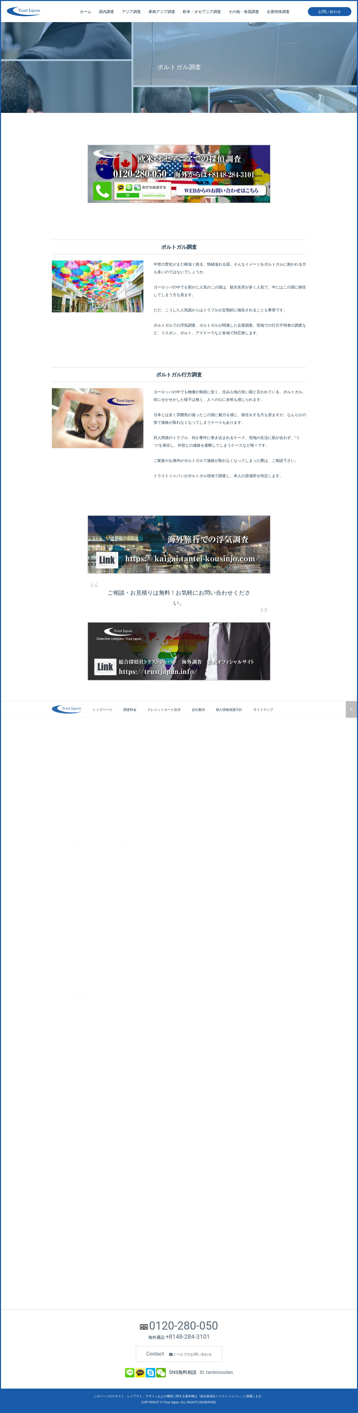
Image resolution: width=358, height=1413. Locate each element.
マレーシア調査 (215, 766)
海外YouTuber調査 (181, 884)
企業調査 (58, 778)
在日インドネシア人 (123, 784)
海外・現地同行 (113, 961)
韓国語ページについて (244, 943)
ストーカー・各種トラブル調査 (75, 760)
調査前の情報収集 (194, 1008)
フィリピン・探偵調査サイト (248, 1067)
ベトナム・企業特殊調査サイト (250, 1145)
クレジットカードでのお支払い (75, 1281)
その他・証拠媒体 (65, 1008)
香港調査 (167, 766)
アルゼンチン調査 (65, 867)
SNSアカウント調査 (183, 860)
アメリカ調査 (252, 748)
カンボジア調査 (215, 784)
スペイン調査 (252, 820)
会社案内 (198, 720)
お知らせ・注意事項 (199, 992)
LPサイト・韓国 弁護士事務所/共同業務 (256, 1186)
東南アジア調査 (161, 13)
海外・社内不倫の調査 (124, 884)
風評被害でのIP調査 (182, 896)
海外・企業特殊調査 (123, 860)
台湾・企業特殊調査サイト (247, 1121)
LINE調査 (175, 855)
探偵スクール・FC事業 (197, 927)
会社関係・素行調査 (67, 784)
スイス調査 (250, 808)
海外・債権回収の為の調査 (121, 949)
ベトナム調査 (214, 760)
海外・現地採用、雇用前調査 (129, 890)
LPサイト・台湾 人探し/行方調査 (251, 1222)
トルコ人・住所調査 (67, 955)
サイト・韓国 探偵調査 (244, 1181)
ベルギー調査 (252, 796)
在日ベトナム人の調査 (124, 772)
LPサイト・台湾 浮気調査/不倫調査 (253, 1216)
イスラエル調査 (63, 890)
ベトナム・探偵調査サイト (247, 1056)
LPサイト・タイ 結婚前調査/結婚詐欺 (255, 1204)
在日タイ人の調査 (121, 766)
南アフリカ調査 (63, 902)
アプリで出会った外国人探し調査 (248, 890)
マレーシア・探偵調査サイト (248, 1050)
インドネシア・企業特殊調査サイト (253, 1151)
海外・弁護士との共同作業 (121, 973)
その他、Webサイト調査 (186, 914)
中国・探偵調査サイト (243, 1014)
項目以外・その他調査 (68, 790)
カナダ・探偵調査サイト (245, 1085)
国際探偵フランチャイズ (194, 943)
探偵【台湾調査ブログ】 (245, 1234)
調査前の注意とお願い (197, 1014)
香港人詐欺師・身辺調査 (70, 967)
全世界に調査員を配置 (137, 1032)
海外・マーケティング (118, 937)
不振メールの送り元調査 (186, 890)
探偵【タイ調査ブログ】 (245, 1240)
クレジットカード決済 (164, 720)
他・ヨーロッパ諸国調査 (260, 832)
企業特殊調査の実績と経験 (141, 1014)
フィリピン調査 (215, 772)
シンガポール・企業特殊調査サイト (253, 1133)
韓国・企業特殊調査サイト (247, 1115)
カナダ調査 (250, 754)
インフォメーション (70, 1253)
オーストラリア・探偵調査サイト (252, 1097)
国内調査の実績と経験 (137, 1002)
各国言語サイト (242, 927)
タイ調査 (210, 748)
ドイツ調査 (250, 790)
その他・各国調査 (244, 13)
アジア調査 (131, 13)
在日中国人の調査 (121, 748)
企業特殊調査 (278, 13)
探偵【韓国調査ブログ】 (245, 1228)
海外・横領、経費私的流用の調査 (133, 878)
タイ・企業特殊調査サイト (247, 1127)
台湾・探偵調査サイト (243, 1026)
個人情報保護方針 (229, 720)
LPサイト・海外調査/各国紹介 (249, 1169)
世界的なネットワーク (137, 1020)
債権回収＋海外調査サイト (247, 1163)
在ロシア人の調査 (121, 808)
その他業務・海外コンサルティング (134, 927)
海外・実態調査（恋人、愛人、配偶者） (253, 867)
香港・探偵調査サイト (243, 1032)
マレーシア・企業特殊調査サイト (252, 1139)
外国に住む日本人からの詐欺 (245, 902)
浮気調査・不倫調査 (67, 748)
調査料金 (130, 720)
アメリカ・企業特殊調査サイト (250, 1157)
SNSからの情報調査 (183, 867)
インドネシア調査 (217, 754)
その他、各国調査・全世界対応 (75, 914)
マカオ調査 (169, 772)
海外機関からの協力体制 (139, 1026)
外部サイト (237, 992)
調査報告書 (60, 1002)
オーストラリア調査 (257, 760)
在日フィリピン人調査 (124, 778)
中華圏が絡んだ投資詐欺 (242, 884)
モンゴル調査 (171, 778)
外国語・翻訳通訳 (114, 979)
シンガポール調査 (217, 778)
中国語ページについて (244, 937)
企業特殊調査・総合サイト (247, 1103)
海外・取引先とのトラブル (128, 896)
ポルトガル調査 (253, 825)
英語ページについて (243, 949)
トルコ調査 (60, 855)
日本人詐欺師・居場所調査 (72, 961)
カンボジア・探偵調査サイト (248, 1073)
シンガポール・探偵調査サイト (250, 1044)
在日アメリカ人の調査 (124, 796)
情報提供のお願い (194, 1002)
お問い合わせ (329, 13)
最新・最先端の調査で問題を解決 (146, 1038)
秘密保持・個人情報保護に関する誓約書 (81, 1026)
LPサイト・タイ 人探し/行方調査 (251, 1198)
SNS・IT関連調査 (184, 844)
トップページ (17, 124)
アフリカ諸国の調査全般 (70, 908)
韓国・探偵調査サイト (243, 1020)
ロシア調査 (250, 772)
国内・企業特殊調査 (123, 855)
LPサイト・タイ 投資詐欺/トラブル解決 (256, 1210)
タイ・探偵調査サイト (243, 1038)
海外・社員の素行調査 (124, 867)
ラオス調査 (212, 790)
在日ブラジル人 (119, 790)
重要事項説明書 (63, 1020)
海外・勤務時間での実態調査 (129, 902)
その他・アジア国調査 (177, 790)
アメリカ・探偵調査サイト (247, 1079)
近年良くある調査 (240, 844)
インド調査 (169, 784)
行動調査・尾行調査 (67, 754)
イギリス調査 (252, 778)
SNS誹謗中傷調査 (181, 878)
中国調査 (167, 760)
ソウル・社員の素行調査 (70, 949)
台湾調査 (167, 754)
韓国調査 (167, 748)
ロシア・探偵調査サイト (245, 1091)
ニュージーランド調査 (258, 766)
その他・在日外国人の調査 (128, 820)
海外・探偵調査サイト (243, 1008)
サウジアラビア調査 (67, 896)
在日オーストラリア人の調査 (129, 802)
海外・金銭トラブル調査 (242, 872)
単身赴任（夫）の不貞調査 (243, 855)
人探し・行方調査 (65, 772)
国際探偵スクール (189, 937)
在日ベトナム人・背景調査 (72, 943)
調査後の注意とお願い (197, 1026)
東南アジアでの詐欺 (238, 878)
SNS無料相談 (62, 1269)
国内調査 (106, 13)
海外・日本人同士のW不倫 (243, 860)
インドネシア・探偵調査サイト (250, 1062)
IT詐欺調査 (176, 902)
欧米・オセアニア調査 (202, 13)
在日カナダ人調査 (121, 813)
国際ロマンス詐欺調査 (240, 896)
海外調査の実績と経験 (137, 1008)
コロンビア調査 (63, 872)
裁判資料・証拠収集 (67, 766)
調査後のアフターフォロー (141, 1044)
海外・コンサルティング (119, 943)
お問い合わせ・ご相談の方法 (73, 1263)
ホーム (85, 13)
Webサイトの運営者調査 (186, 908)
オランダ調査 (252, 802)
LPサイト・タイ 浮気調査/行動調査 (253, 1192)
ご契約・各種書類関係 (72, 992)
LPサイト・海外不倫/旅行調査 (249, 1175)
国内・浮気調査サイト (243, 1002)
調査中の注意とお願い (197, 1020)
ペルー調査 (60, 878)
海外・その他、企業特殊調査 (129, 908)
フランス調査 (252, 784)
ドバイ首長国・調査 (67, 884)
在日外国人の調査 (124, 738)
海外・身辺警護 (113, 955)
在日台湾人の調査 (121, 760)
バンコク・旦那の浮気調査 (72, 937)
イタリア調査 (252, 813)
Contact (179, 1354)
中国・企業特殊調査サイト (247, 1109)
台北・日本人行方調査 (68, 973)
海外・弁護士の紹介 (116, 967)
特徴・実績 (131, 992)
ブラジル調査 (62, 860)
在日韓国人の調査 (121, 754)
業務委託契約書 (63, 1014)
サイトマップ (263, 720)
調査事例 (60, 927)
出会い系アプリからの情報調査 (191, 872)
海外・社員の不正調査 (124, 872)
